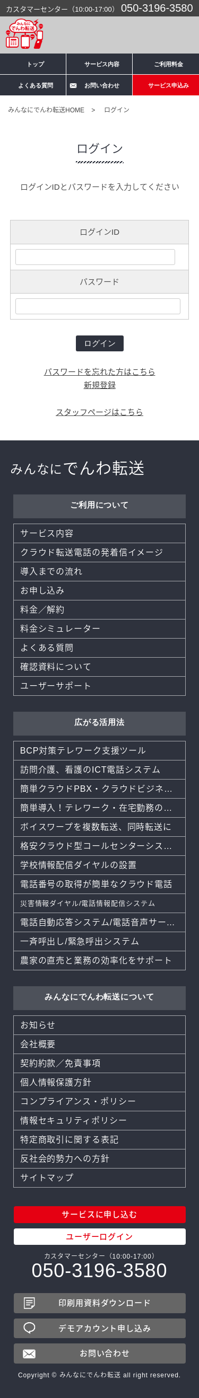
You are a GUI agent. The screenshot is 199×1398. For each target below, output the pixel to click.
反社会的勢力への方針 (65, 1158)
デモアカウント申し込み (104, 1328)
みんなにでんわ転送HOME (46, 110)
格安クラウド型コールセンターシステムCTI (103, 846)
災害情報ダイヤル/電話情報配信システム (87, 903)
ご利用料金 (168, 64)
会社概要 (38, 1044)
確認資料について (56, 666)
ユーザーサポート (56, 686)
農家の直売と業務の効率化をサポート (96, 960)
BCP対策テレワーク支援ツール (83, 750)
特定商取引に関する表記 (69, 1139)
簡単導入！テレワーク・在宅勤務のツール (103, 807)
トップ (35, 64)
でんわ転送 (77, 468)
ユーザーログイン (99, 1236)
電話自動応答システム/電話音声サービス (102, 922)
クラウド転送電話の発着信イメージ (91, 552)
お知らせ (38, 1025)
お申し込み (42, 590)
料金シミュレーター (60, 628)
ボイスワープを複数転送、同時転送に (96, 826)
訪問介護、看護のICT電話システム (90, 769)
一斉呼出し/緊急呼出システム (80, 941)
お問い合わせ (101, 85)
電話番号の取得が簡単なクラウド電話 (96, 884)
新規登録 (100, 385)
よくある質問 (35, 85)
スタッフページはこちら (99, 412)
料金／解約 (42, 609)
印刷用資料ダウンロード (104, 1302)
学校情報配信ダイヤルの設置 (78, 865)
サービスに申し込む (99, 1214)
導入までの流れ (51, 571)
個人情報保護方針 (56, 1082)
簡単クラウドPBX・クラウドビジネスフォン (103, 788)
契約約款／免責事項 (60, 1063)
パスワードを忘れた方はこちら (99, 371)
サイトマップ (47, 1177)
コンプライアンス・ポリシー (78, 1101)
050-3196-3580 (157, 8)
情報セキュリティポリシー (73, 1120)
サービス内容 (101, 64)
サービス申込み (168, 85)
